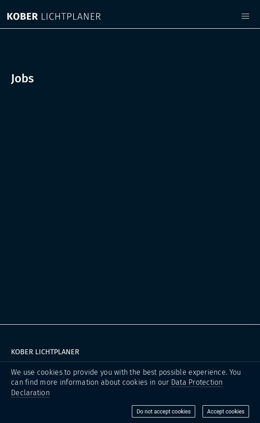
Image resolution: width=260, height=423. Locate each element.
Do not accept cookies (163, 411)
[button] (245, 16)
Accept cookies (225, 411)
